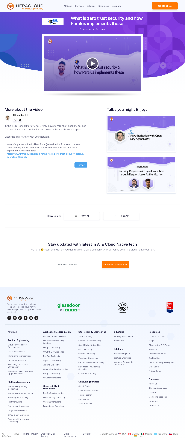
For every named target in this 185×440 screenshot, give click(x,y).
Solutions (91, 6)
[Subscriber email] (78, 264)
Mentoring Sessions (158, 397)
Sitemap (87, 433)
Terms (26, 433)
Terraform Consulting (88, 358)
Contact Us (165, 5)
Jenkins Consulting (52, 365)
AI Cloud (68, 6)
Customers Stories (157, 353)
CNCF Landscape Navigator (161, 362)
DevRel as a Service (17, 360)
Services (79, 6)
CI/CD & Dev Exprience (18, 415)
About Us (153, 383)
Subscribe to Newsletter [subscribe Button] (115, 264)
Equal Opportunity (70, 435)
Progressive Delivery (17, 410)
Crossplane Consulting (18, 406)
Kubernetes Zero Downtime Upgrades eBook (20, 372)
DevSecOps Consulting (53, 393)
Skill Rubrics (154, 366)
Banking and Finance (123, 336)
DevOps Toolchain (51, 356)
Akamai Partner (85, 403)
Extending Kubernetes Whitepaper (18, 365)
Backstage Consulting (18, 397)
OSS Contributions (157, 336)
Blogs (151, 340)
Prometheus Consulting (53, 406)
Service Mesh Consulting (89, 340)
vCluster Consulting (52, 377)
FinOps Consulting (51, 373)
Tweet (81, 164)
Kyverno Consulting (87, 373)
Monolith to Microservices (19, 356)
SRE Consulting (85, 336)
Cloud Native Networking (89, 345)
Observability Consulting (54, 397)
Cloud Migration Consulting (55, 369)
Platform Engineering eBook (20, 393)
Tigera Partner (85, 395)
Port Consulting (15, 402)
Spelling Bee (154, 358)
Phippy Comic (155, 371)
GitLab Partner (85, 386)
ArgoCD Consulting (52, 360)
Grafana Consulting (52, 402)
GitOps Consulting (51, 347)
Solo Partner (84, 399)
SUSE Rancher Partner (88, 390)
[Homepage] (25, 6)
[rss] (36, 318)
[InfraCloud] (25, 318)
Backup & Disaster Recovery (91, 362)
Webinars (153, 349)
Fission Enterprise (122, 353)
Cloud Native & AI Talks (159, 345)
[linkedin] (20, 318)
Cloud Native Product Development (17, 346)
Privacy (34, 433)
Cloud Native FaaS (16, 351)
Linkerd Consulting (86, 353)
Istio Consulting (85, 349)
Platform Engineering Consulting (17, 387)
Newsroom (154, 401)
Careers (152, 392)
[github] (31, 318)
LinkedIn (121, 216)
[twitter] (9, 318)
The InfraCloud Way (158, 388)
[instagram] (15, 318)
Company (116, 6)
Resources (104, 6)
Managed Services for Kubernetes (124, 363)
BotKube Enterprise (122, 358)
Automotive (119, 340)
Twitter (81, 216)
